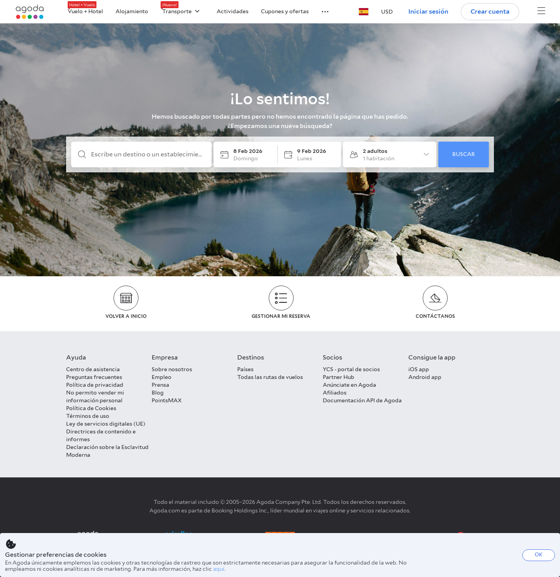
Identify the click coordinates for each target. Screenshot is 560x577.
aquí (218, 569)
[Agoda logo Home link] (29, 12)
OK (538, 555)
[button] (320, 11)
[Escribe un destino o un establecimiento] (147, 154)
